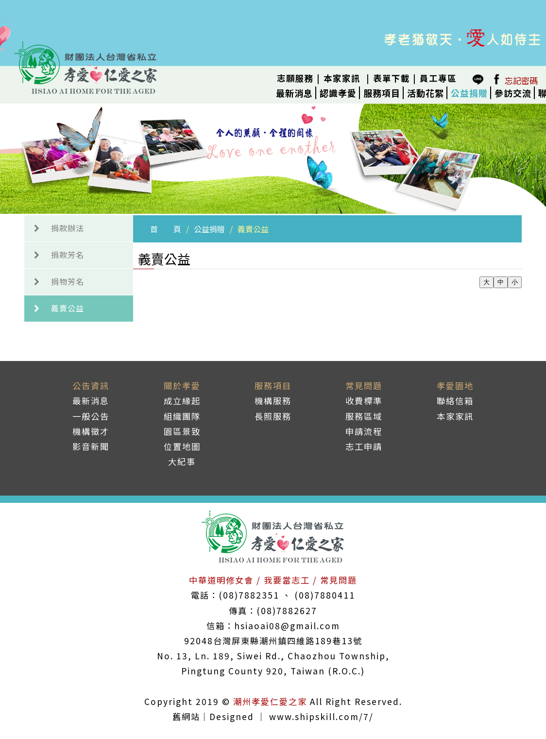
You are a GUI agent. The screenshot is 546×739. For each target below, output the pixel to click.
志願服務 (295, 78)
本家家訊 (342, 78)
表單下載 (391, 78)
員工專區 (438, 78)
